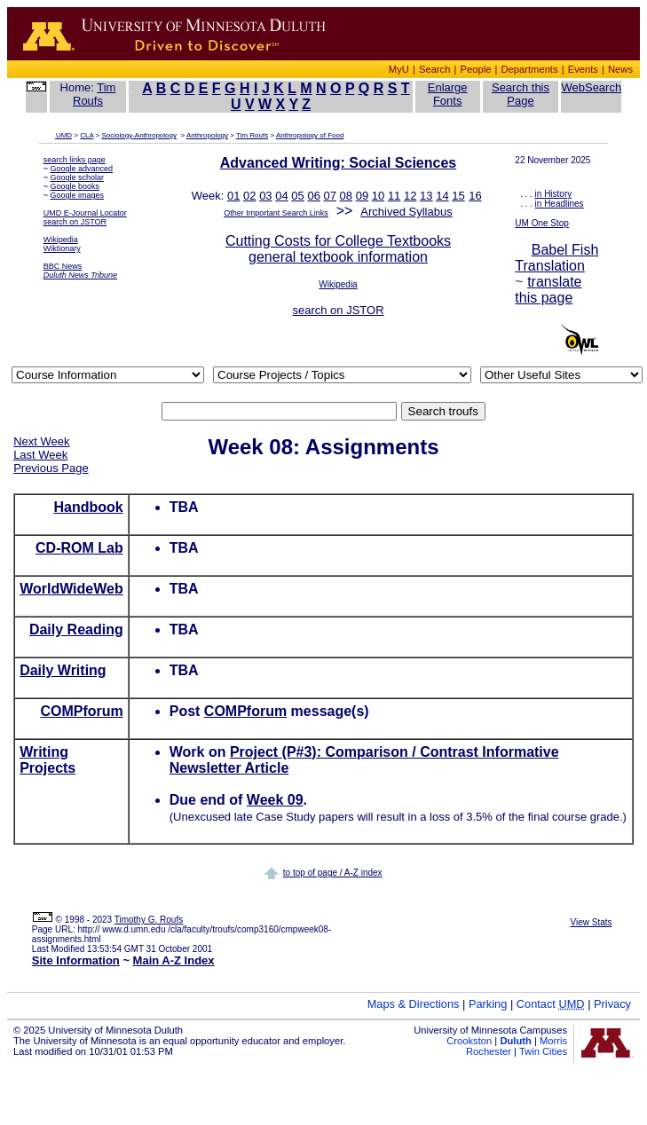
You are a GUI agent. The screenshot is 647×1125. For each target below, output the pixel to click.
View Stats (590, 922)
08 (346, 195)
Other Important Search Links (276, 212)
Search (434, 69)
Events (583, 69)
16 (475, 195)
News (620, 69)
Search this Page (520, 94)
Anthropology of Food (310, 135)
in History (553, 194)
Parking (488, 1004)
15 (458, 195)
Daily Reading (76, 629)
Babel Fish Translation (556, 257)
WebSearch (591, 87)
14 (442, 195)
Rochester (488, 1051)
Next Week (41, 441)
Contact (551, 1004)
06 (313, 195)
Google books (74, 186)
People (476, 69)
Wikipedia (60, 239)
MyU (399, 69)
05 (297, 195)
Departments (529, 69)
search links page (74, 159)
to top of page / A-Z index (333, 872)
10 (378, 195)
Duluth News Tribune (80, 275)
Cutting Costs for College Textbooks (338, 240)
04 (281, 195)
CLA (86, 135)
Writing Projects (47, 759)
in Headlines (559, 203)
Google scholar (77, 177)
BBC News (63, 266)
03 (265, 195)
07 (330, 195)
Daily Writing (63, 670)
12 (410, 195)
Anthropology (207, 135)
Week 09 (275, 799)
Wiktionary (62, 248)
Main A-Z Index (174, 960)
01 (233, 195)
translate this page (548, 289)
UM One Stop (542, 223)
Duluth (515, 1040)
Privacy (612, 1004)
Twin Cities (543, 1051)
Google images (77, 195)
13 (426, 195)
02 (249, 195)
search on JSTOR (75, 221)
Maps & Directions (413, 1004)
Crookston (469, 1040)
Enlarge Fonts (448, 94)
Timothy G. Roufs (148, 919)
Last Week (40, 454)
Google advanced (81, 168)
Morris (553, 1040)
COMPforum (81, 711)
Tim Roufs (94, 94)
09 (362, 195)
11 (394, 195)
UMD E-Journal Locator (85, 212)
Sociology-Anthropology (140, 135)
